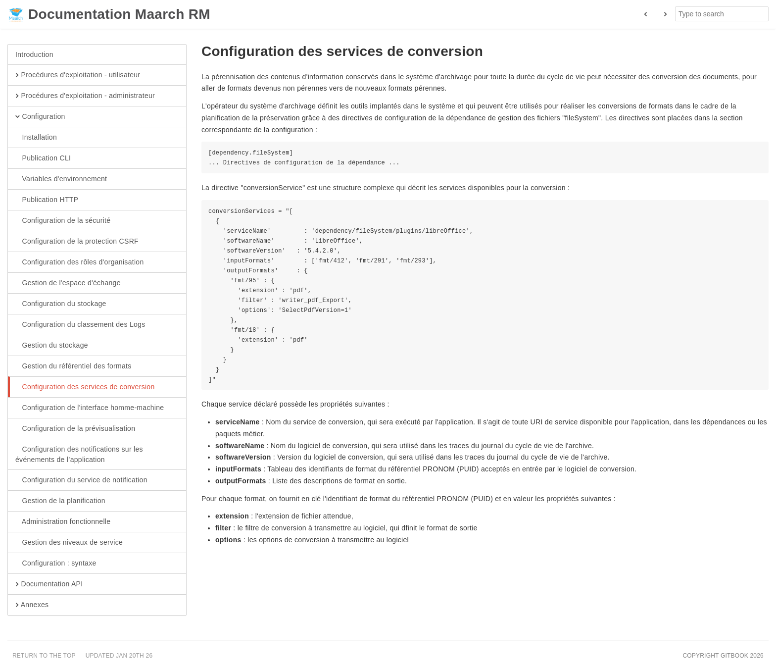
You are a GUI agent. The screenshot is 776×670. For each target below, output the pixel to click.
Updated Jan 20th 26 (119, 655)
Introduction (34, 54)
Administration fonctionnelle (62, 522)
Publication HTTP (46, 200)
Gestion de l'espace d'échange (68, 283)
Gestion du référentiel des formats (73, 366)
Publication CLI (43, 158)
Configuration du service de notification (81, 480)
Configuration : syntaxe (56, 563)
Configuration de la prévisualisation (75, 429)
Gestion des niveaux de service (69, 543)
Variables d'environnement (61, 179)
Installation (36, 138)
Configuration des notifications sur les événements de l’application (79, 454)
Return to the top (44, 655)
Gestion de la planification (60, 501)
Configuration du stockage (60, 304)
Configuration (40, 117)
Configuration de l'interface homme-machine (89, 408)
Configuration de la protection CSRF (77, 242)
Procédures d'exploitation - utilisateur (77, 75)
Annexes (31, 605)
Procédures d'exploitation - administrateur (85, 96)
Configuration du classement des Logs (80, 325)
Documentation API (49, 584)
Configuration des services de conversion (85, 387)
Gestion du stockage (51, 346)
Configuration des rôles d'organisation (79, 262)
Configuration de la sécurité (62, 221)
